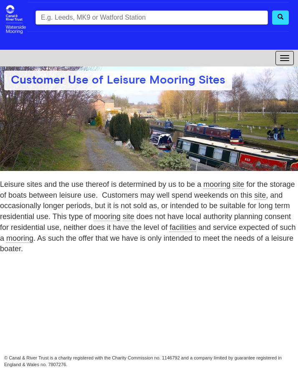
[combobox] (152, 17)
